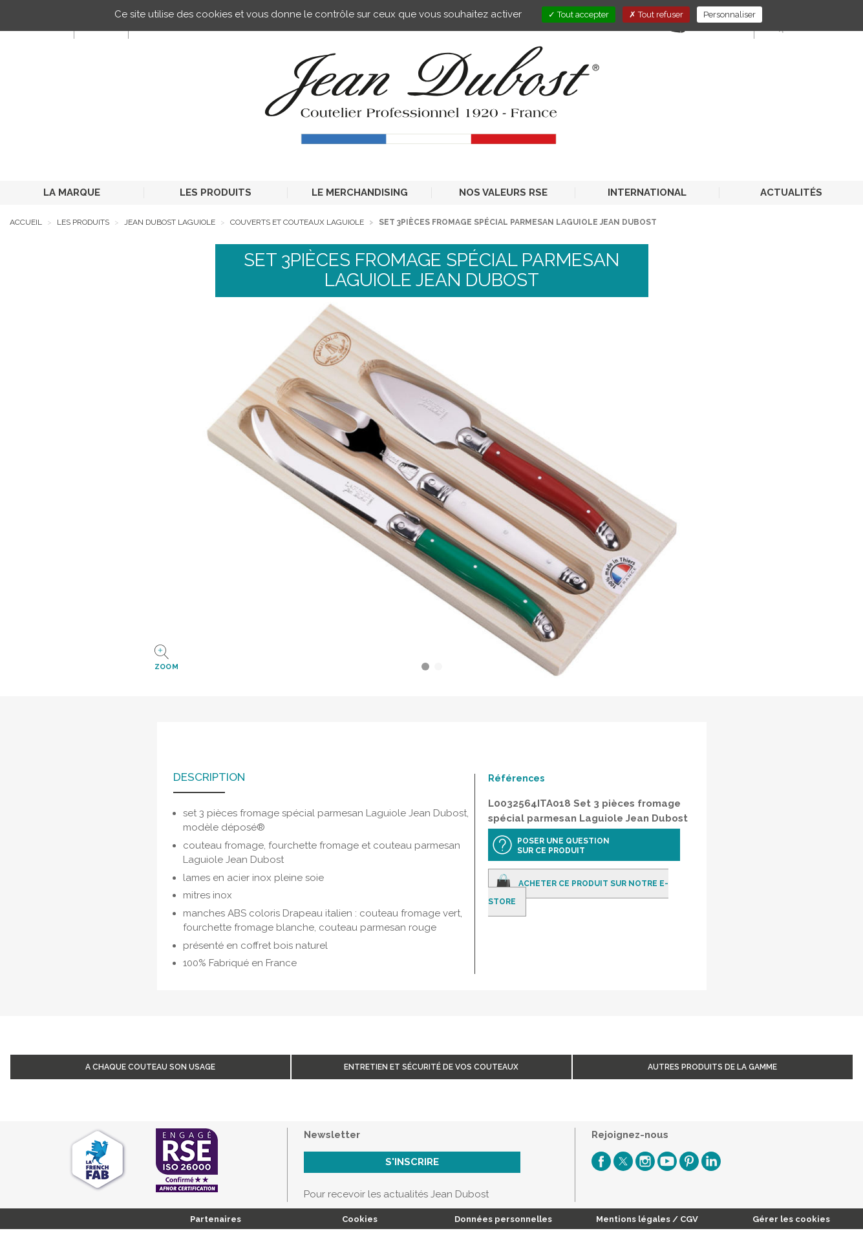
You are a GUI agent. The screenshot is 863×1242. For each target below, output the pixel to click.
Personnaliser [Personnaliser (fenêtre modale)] (729, 14)
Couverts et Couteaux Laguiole (297, 222)
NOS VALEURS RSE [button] (503, 192)
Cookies (360, 1219)
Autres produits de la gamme (712, 1066)
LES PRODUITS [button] (215, 192)
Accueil (26, 222)
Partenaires (215, 1219)
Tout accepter (578, 14)
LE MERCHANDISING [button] (360, 192)
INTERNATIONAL (647, 192)
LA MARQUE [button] (71, 192)
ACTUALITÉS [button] (791, 192)
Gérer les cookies (791, 1219)
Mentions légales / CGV (647, 1219)
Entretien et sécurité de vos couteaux (431, 1066)
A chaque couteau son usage (150, 1066)
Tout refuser (656, 14)
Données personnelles (503, 1219)
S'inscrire (412, 1162)
